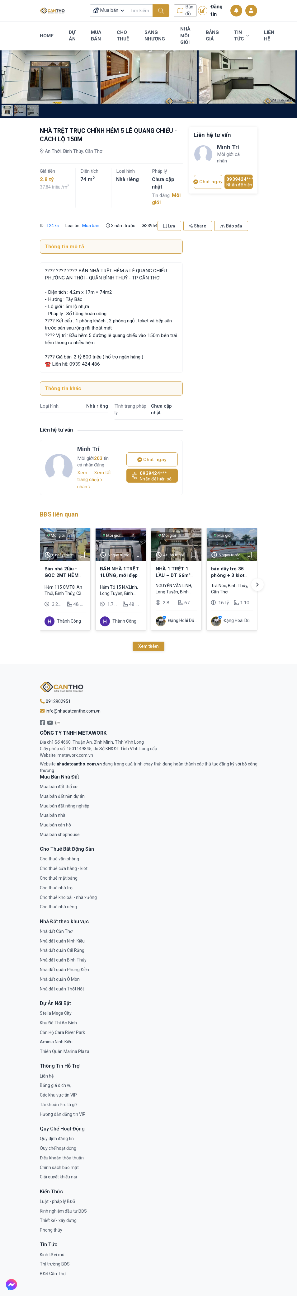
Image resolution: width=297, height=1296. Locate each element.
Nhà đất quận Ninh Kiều (62, 940)
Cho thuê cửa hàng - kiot (63, 868)
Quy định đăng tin (57, 1138)
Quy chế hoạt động (58, 1148)
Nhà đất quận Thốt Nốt (62, 988)
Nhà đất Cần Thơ (56, 931)
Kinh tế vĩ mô (52, 1254)
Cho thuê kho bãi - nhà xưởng (68, 897)
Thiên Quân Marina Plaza (64, 1051)
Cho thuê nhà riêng (58, 906)
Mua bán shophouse (60, 834)
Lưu (169, 225)
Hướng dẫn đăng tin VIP (63, 1114)
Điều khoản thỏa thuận (62, 1157)
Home (47, 36)
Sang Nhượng (154, 36)
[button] (257, 584)
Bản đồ (185, 10)
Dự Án (72, 36)
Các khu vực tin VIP (58, 1094)
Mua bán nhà (52, 815)
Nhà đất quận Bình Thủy (63, 959)
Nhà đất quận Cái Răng (62, 950)
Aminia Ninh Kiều (56, 1041)
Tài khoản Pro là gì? (59, 1104)
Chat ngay (152, 459)
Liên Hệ (269, 36)
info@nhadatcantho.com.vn (70, 711)
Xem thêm (148, 646)
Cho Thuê (123, 36)
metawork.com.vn (75, 755)
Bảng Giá (212, 36)
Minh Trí (88, 449)
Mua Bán (96, 36)
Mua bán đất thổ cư (59, 786)
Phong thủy (51, 1230)
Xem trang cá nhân (85, 479)
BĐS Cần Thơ (53, 1273)
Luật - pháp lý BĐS (57, 1201)
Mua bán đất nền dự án (62, 796)
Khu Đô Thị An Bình (58, 1022)
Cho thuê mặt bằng (59, 878)
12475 (52, 225)
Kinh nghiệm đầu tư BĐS (63, 1211)
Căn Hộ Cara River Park (62, 1032)
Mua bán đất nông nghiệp (64, 805)
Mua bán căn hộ (55, 824)
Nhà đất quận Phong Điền (64, 969)
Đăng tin (210, 10)
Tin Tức (241, 36)
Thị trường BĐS (55, 1263)
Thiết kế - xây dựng (58, 1220)
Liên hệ (47, 1076)
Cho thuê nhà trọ (56, 887)
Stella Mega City (56, 1013)
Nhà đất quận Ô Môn (60, 979)
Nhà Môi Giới (185, 35)
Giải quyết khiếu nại (58, 1176)
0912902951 (55, 701)
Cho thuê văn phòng (59, 858)
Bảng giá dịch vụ (56, 1085)
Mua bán (90, 225)
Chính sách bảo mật (59, 1167)
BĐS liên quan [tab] (59, 514)
